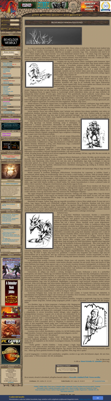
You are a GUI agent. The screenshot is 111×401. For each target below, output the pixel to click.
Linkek (5, 105)
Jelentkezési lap (7, 76)
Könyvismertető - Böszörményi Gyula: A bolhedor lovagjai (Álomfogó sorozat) (10, 216)
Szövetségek (6, 86)
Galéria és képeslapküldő (58, 390)
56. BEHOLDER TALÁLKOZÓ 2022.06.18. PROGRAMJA (10, 240)
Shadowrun (82, 388)
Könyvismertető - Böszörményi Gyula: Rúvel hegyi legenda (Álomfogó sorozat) (10, 219)
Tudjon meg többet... (85, 399)
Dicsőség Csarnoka (8, 65)
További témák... (6, 243)
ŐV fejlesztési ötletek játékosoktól (11, 236)
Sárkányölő (69, 386)
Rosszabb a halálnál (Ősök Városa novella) (84, 377)
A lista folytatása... (6, 208)
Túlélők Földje (43, 386)
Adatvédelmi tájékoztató (67, 391)
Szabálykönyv (6, 70)
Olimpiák (5, 87)
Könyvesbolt (65, 388)
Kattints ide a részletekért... (11, 158)
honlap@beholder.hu (11, 371)
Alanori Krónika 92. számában (91, 361)
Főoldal (36, 386)
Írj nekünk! (11, 382)
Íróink (95, 388)
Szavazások (6, 92)
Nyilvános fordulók (8, 83)
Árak (4, 72)
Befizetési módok (7, 75)
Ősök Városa (51, 386)
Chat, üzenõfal (6, 89)
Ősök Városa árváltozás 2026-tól (11, 229)
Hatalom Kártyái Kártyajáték (86, 386)
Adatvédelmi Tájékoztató (6, 134)
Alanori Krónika (73, 388)
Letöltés (5, 108)
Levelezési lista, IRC (8, 91)
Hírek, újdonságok (7, 63)
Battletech (89, 388)
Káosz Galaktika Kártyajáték (52, 388)
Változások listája (9, 64)
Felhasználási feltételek (9, 113)
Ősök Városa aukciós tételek (10, 234)
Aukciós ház (6, 82)
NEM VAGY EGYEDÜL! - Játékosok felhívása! (9, 233)
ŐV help (5, 238)
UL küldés (5, 79)
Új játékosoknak (7, 68)
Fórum (48, 390)
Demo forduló (6, 71)
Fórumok (5, 90)
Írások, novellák (7, 104)
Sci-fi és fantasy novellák (72, 390)
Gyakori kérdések (7, 111)
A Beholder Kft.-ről (93, 390)
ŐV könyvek (6, 102)
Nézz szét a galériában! (11, 198)
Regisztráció (83, 390)
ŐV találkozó (6, 94)
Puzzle (75, 386)
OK (98, 398)
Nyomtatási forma (99, 381)
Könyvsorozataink (40, 390)
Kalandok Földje (60, 386)
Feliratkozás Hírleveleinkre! (10, 119)
